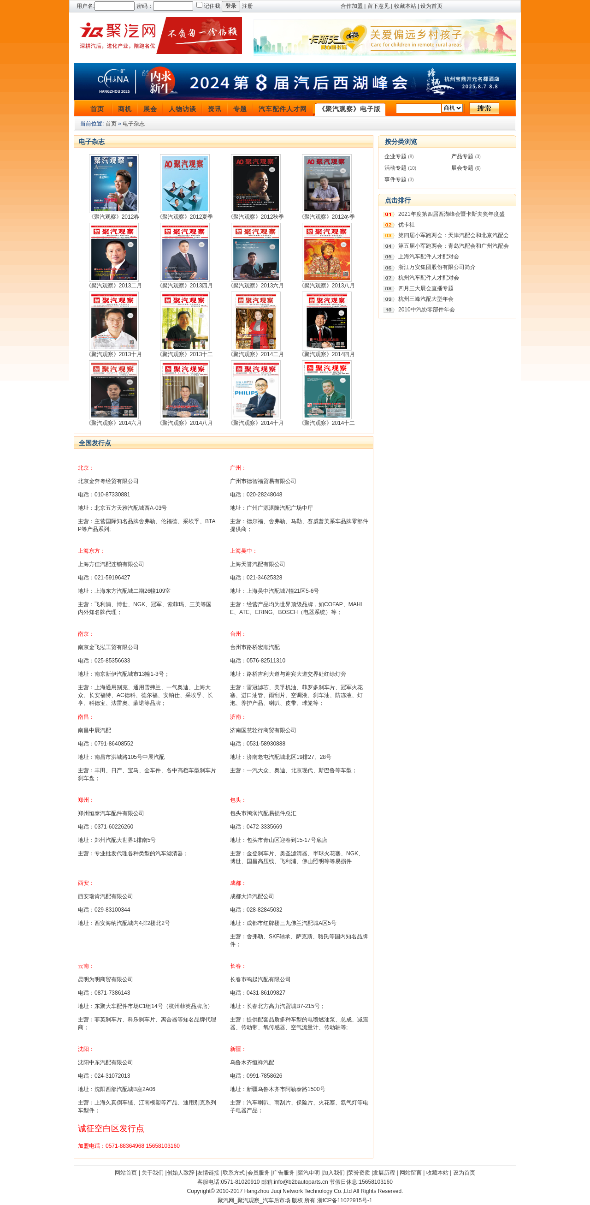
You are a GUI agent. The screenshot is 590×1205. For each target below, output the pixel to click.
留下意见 (378, 6)
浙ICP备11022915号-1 (344, 1200)
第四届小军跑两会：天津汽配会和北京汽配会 (453, 235)
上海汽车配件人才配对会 (428, 256)
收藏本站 (405, 6)
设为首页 (431, 6)
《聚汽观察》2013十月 (114, 354)
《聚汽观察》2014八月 (185, 423)
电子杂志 (134, 123)
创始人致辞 (181, 1172)
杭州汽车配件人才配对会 (428, 277)
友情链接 (208, 1172)
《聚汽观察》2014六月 (114, 423)
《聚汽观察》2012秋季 (256, 217)
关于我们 (153, 1172)
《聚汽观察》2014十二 (327, 423)
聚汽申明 (309, 1172)
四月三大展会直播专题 (426, 288)
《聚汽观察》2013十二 (185, 354)
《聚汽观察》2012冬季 (327, 217)
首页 (97, 109)
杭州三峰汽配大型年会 (426, 299)
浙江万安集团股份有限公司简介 (437, 267)
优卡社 (406, 224)
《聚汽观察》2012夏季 (185, 217)
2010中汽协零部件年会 (426, 309)
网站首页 (126, 1172)
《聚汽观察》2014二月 (256, 354)
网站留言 (411, 1172)
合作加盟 (352, 6)
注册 (247, 6)
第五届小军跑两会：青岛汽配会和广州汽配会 (453, 246)
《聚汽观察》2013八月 (327, 285)
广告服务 (283, 1172)
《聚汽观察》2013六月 (256, 285)
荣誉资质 (359, 1172)
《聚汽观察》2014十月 (256, 423)
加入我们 (334, 1172)
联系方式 (234, 1172)
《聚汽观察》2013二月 (114, 285)
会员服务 (259, 1172)
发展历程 (384, 1172)
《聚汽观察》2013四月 (185, 285)
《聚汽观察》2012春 (114, 217)
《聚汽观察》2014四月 (327, 354)
